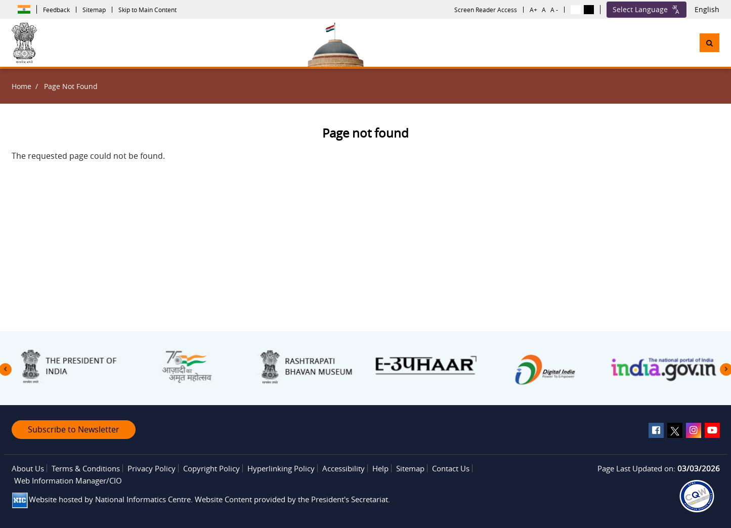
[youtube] (712, 430)
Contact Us (450, 468)
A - (554, 10)
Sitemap (94, 10)
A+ (533, 10)
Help (380, 468)
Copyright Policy (211, 468)
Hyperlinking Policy (281, 468)
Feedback (56, 10)
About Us (28, 468)
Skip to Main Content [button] (147, 10)
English (707, 9)
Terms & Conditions (86, 468)
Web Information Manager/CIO (68, 480)
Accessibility (343, 468)
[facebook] (656, 430)
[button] (709, 42)
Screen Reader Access (485, 10)
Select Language (646, 10)
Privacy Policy (151, 468)
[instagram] (693, 430)
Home (21, 86)
